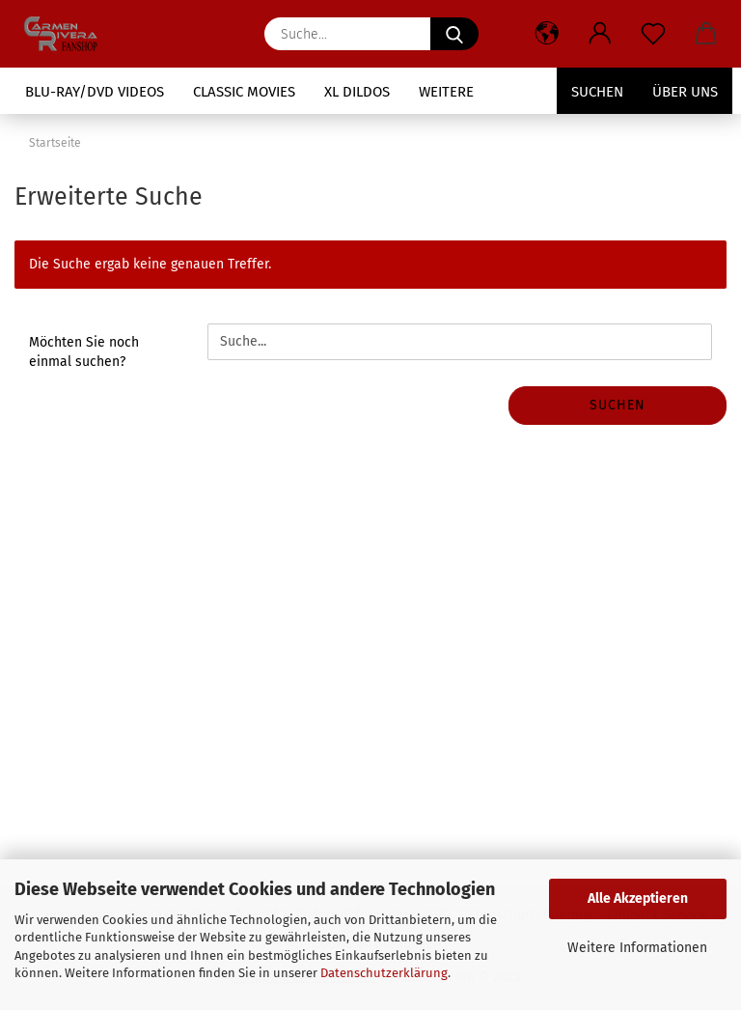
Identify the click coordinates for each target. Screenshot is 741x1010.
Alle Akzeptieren (638, 898)
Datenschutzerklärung (384, 973)
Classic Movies (244, 91)
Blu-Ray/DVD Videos (94, 91)
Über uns (685, 91)
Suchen (597, 91)
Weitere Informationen (637, 948)
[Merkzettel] (652, 34)
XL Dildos (357, 91)
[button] (546, 34)
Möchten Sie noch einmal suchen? (84, 352)
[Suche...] (454, 33)
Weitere (446, 91)
